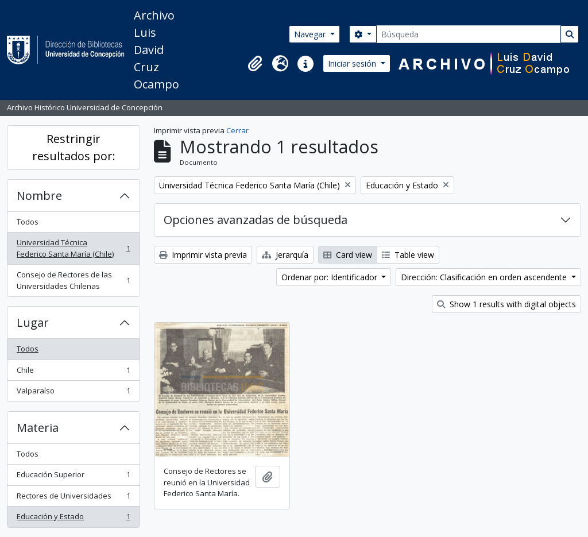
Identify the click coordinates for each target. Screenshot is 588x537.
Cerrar (237, 130)
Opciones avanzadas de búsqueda (255, 219)
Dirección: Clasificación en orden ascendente (485, 277)
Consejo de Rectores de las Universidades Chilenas (73, 280)
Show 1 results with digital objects (506, 304)
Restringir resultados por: (73, 147)
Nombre (39, 195)
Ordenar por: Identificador (330, 277)
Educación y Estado (73, 519)
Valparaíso (73, 393)
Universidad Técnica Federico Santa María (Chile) (73, 248)
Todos (27, 222)
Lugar (33, 322)
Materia (38, 427)
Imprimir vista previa (203, 254)
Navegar (311, 34)
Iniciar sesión (353, 63)
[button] (255, 63)
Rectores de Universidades (73, 498)
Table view (408, 254)
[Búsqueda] (468, 34)
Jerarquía (285, 254)
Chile (73, 372)
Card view (347, 254)
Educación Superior (73, 477)
